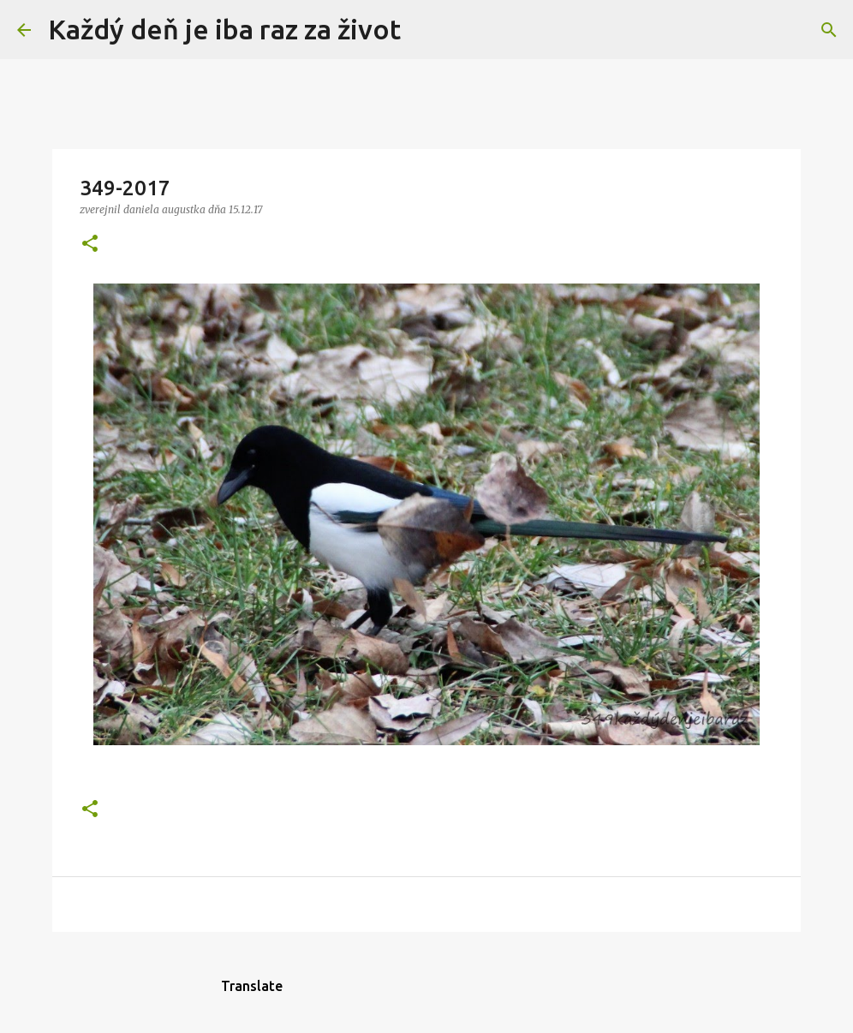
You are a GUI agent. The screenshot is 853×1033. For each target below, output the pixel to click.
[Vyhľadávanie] (425, 30)
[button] (90, 244)
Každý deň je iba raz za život (224, 29)
